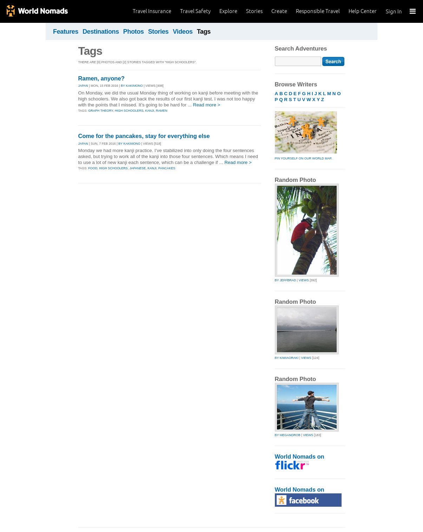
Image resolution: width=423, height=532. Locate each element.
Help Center (363, 11)
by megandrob (287, 435)
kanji (149, 110)
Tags (204, 31)
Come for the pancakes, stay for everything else (144, 136)
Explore (228, 11)
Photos (133, 31)
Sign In (394, 11)
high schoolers (129, 110)
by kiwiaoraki (287, 358)
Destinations (100, 31)
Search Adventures (301, 48)
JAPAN (83, 85)
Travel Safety (195, 11)
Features (65, 31)
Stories (254, 11)
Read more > (206, 104)
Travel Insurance (152, 11)
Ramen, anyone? (101, 78)
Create (279, 11)
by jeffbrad (285, 280)
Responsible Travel (318, 11)
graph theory (100, 110)
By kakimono (132, 85)
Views (304, 280)
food (92, 168)
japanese (138, 168)
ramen (161, 110)
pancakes (166, 168)
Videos (183, 31)
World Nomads (37, 11)
